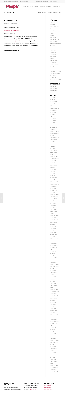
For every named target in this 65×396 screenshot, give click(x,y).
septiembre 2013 (54, 346)
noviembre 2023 (54, 158)
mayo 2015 (53, 304)
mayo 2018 (53, 228)
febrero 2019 (53, 211)
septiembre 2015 (54, 296)
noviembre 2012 (54, 367)
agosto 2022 (53, 190)
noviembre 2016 (54, 266)
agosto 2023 (53, 165)
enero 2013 (53, 363)
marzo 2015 (53, 308)
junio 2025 (53, 118)
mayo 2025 (53, 120)
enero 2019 (53, 213)
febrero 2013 (53, 361)
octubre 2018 (53, 218)
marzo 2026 (53, 99)
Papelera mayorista (55, 43)
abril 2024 (52, 148)
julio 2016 (52, 274)
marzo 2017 (53, 258)
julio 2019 (52, 201)
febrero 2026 (53, 101)
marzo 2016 (53, 283)
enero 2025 (53, 129)
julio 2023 (52, 167)
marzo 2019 (53, 209)
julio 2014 (52, 325)
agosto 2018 (53, 222)
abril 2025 (52, 123)
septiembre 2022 (54, 188)
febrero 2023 (53, 177)
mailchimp (53, 33)
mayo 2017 (53, 253)
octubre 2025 (53, 110)
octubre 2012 (53, 369)
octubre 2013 (53, 344)
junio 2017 (53, 251)
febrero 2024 (53, 152)
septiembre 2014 (54, 321)
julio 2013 (52, 350)
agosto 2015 (53, 298)
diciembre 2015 (54, 289)
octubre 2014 (53, 319)
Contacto (52, 24)
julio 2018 (52, 224)
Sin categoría (53, 90)
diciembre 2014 (54, 315)
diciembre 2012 (54, 365)
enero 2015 (53, 312)
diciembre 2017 (54, 239)
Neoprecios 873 (54, 39)
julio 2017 (52, 249)
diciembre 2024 (54, 131)
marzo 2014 (53, 334)
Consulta (52, 22)
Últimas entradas (9, 12)
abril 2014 (52, 331)
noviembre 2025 (54, 108)
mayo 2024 (53, 146)
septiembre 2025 (54, 112)
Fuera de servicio (55, 26)
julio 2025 (52, 116)
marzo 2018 (53, 232)
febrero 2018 (53, 234)
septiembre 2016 (54, 270)
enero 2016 (53, 287)
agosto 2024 (53, 139)
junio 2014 (53, 327)
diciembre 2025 (54, 106)
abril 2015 (52, 306)
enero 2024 (53, 154)
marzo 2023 (53, 175)
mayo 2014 (53, 329)
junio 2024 (53, 144)
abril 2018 (52, 230)
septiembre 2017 (54, 245)
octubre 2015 (53, 293)
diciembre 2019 (54, 194)
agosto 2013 (53, 348)
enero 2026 (53, 104)
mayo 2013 (53, 355)
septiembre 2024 (54, 137)
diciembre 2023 (54, 156)
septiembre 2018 (54, 220)
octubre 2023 (53, 161)
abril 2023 (52, 173)
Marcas (52, 35)
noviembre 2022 (54, 184)
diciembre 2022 (54, 182)
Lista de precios (53, 1)
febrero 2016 (53, 285)
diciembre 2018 (54, 215)
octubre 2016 (53, 268)
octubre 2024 (53, 135)
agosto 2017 (53, 247)
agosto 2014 (53, 323)
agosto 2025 (53, 114)
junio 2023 (53, 169)
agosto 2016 (53, 272)
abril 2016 (52, 281)
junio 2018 (53, 226)
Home (51, 29)
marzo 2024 (53, 150)
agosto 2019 (53, 198)
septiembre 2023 (54, 163)
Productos (53, 54)
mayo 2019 (53, 205)
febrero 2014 (53, 336)
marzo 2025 (53, 125)
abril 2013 (52, 357)
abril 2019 (52, 207)
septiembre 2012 (54, 372)
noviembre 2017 (54, 241)
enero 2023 (53, 180)
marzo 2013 (53, 359)
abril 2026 (52, 97)
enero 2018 (53, 237)
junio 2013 (53, 353)
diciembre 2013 (54, 340)
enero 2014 (53, 338)
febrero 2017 (53, 260)
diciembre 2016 (54, 264)
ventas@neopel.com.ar (17, 41)
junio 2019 (53, 203)
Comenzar (33, 389)
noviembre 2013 (54, 342)
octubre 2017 (53, 243)
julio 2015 (52, 300)
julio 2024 (52, 142)
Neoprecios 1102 (11, 20)
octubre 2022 (53, 186)
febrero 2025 (53, 127)
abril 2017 (52, 256)
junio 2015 (53, 302)
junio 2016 (53, 277)
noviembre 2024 (54, 133)
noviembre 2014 (54, 317)
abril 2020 (52, 192)
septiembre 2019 (54, 196)
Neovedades (39, 1)
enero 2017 (53, 262)
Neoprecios (45, 1)
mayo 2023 (53, 171)
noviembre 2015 (54, 291)
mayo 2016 (53, 279)
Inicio (45, 12)
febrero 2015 (53, 310)
